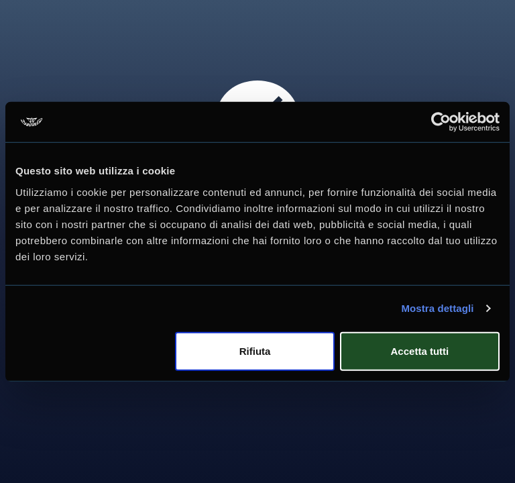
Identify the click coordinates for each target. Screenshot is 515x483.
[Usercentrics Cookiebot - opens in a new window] (441, 122)
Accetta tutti (420, 350)
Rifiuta (255, 350)
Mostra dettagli (437, 308)
